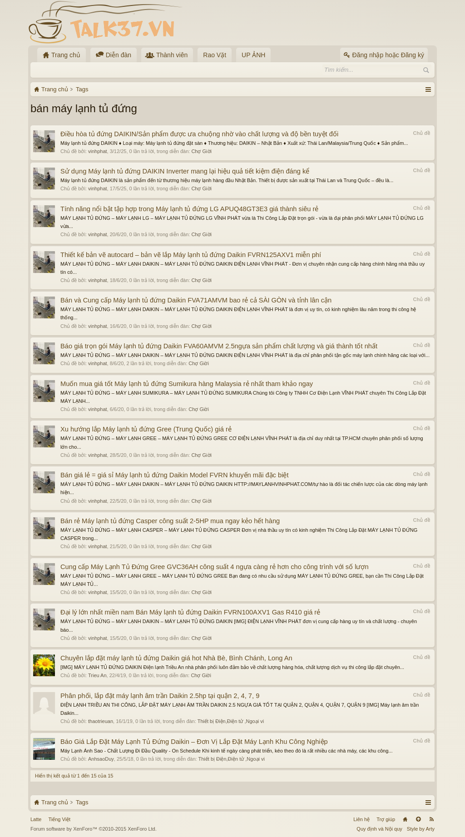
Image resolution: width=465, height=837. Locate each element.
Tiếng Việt (59, 819)
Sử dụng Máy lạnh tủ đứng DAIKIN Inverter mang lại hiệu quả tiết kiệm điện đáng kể (184, 171)
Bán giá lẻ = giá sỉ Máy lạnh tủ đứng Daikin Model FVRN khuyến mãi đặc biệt (174, 475)
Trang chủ (405, 819)
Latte (35, 819)
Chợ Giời (201, 151)
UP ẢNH (253, 55)
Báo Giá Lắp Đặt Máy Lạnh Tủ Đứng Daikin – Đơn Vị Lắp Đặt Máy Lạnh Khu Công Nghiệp (194, 741)
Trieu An (97, 675)
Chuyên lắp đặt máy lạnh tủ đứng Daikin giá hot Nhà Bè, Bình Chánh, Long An (176, 658)
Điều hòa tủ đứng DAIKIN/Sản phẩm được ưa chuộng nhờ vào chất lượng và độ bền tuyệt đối (199, 134)
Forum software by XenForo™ (93, 829)
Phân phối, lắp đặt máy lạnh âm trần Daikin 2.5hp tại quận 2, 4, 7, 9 (159, 695)
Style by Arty (421, 829)
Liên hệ (361, 819)
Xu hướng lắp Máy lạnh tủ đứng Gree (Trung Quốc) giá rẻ (146, 429)
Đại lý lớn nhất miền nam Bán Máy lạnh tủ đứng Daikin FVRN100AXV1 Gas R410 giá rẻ (190, 612)
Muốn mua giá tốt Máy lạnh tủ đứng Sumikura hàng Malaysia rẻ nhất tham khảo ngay (186, 383)
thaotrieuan (100, 721)
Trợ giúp (385, 819)
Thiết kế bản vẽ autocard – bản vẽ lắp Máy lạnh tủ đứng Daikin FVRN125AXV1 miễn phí (190, 254)
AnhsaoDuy (101, 759)
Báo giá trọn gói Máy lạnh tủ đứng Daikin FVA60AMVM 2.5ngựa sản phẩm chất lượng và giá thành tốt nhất (218, 346)
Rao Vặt (214, 55)
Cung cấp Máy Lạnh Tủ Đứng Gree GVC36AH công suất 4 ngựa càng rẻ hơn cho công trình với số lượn (214, 566)
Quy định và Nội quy (379, 829)
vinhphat (97, 151)
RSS (431, 819)
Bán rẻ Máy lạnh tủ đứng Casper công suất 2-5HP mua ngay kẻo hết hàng (170, 521)
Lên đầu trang (418, 819)
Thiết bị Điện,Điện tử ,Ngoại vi (231, 721)
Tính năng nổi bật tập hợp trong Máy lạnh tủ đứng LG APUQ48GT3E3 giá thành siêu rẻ (189, 209)
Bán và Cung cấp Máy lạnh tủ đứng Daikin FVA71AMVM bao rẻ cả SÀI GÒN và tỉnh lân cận (195, 300)
